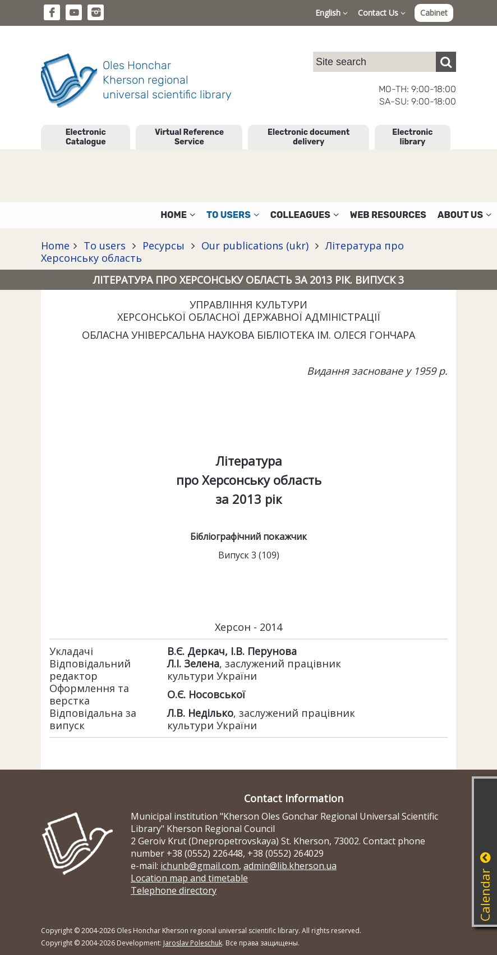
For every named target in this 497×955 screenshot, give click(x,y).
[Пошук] (446, 62)
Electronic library (412, 137)
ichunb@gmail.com (199, 866)
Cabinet (434, 12)
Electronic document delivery (308, 137)
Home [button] (177, 215)
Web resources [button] (388, 215)
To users (104, 245)
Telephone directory (174, 890)
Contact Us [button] (382, 12)
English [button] (331, 12)
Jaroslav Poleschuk (192, 943)
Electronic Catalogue (86, 137)
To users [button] (232, 215)
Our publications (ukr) (255, 245)
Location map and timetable (189, 878)
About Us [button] (464, 215)
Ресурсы (163, 245)
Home (55, 245)
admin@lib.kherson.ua (290, 866)
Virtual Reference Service (189, 137)
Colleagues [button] (304, 215)
